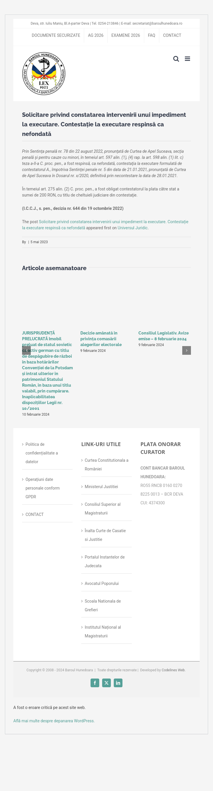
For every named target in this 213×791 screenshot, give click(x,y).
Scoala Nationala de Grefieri (103, 605)
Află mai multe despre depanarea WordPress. (54, 721)
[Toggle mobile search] (176, 59)
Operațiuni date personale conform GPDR (43, 488)
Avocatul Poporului (102, 583)
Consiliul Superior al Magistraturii (103, 508)
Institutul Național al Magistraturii (103, 631)
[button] (26, 350)
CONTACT (35, 514)
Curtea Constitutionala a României (107, 464)
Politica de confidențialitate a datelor (42, 453)
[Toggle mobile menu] (188, 59)
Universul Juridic (133, 228)
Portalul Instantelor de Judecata (105, 561)
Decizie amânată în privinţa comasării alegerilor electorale (101, 339)
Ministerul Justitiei (101, 486)
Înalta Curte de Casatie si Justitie (105, 535)
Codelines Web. (174, 670)
